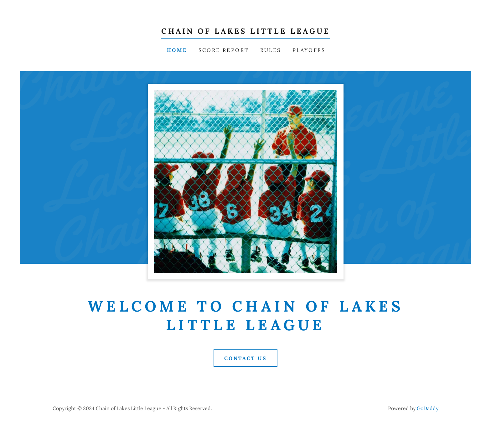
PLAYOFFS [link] (308, 50)
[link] (245, 31)
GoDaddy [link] (427, 408)
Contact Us (245, 358)
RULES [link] (270, 50)
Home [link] (177, 50)
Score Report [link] (224, 50)
